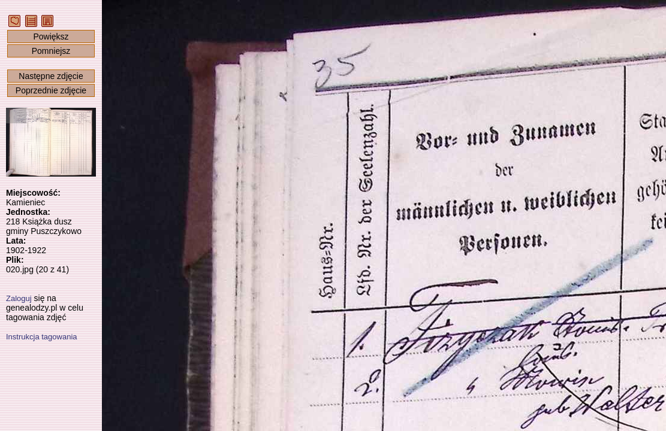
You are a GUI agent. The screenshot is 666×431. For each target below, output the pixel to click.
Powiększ (50, 36)
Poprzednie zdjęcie (51, 90)
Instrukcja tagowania (41, 336)
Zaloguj (19, 298)
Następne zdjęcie (51, 76)
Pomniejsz (51, 51)
